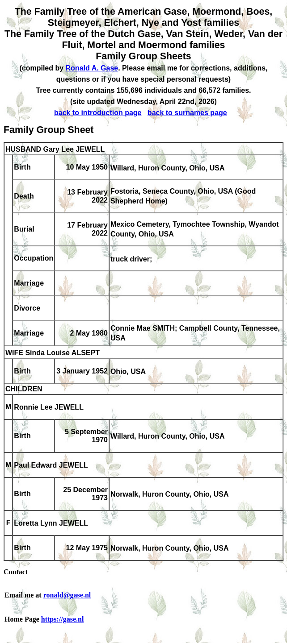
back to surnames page (187, 112)
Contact (16, 572)
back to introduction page (98, 112)
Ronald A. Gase (92, 68)
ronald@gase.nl (67, 595)
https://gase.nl (62, 619)
